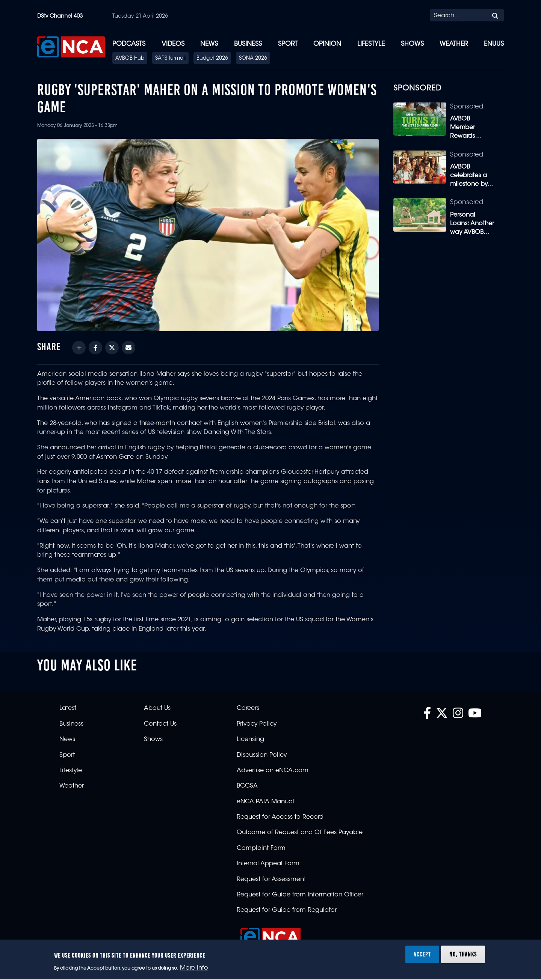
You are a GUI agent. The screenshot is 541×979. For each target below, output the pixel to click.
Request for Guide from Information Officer (300, 895)
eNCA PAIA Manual (265, 802)
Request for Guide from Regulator (287, 910)
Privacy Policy (257, 724)
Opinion (327, 44)
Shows (412, 44)
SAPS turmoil (170, 58)
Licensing (250, 740)
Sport (288, 44)
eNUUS (494, 44)
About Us (157, 708)
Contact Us (160, 724)
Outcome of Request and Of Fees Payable (300, 833)
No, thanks (463, 954)
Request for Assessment (271, 880)
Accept (422, 954)
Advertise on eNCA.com (272, 771)
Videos (173, 44)
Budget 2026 (212, 58)
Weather (454, 44)
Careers (248, 708)
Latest (67, 708)
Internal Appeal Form (268, 864)
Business (248, 44)
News (209, 44)
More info (194, 968)
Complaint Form (261, 848)
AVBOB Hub (129, 58)
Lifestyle (371, 44)
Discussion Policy (262, 755)
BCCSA (247, 786)
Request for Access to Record (280, 817)
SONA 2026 (253, 58)
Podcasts (128, 44)
